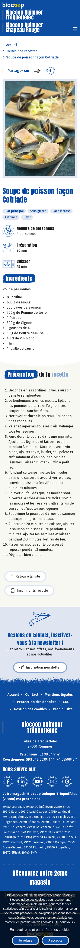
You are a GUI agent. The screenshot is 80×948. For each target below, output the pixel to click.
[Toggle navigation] (75, 30)
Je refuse (25, 940)
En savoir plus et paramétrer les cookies (40, 930)
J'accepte (55, 940)
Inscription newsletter (40, 667)
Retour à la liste (25, 576)
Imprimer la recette (29, 590)
